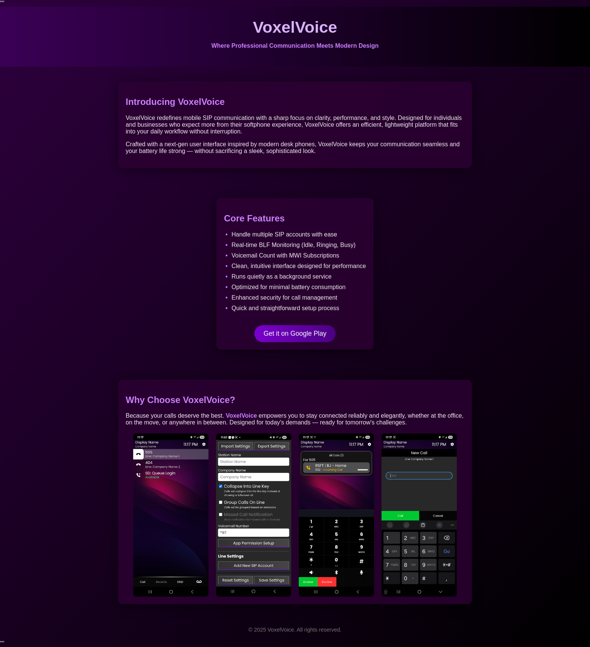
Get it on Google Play (294, 333)
